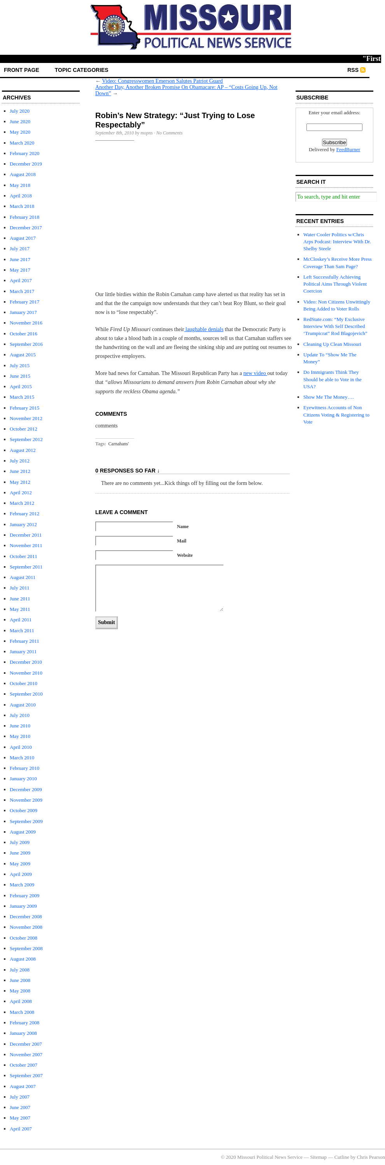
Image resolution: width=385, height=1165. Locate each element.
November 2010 (26, 673)
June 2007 (20, 1107)
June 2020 (20, 121)
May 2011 (20, 609)
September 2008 (26, 948)
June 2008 (20, 980)
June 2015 (20, 376)
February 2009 (24, 895)
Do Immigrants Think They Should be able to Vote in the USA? (332, 379)
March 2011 (22, 630)
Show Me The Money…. (328, 397)
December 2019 (26, 164)
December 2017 (26, 227)
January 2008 (23, 1033)
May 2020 (20, 132)
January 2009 (23, 906)
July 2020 (20, 111)
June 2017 (20, 259)
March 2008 (22, 1012)
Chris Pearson (371, 1157)
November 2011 (26, 545)
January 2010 (23, 778)
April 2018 (21, 196)
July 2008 (20, 970)
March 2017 (22, 291)
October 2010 (23, 683)
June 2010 (20, 726)
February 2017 (24, 302)
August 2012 (23, 450)
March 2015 (22, 397)
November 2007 (26, 1054)
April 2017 (21, 280)
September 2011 (26, 567)
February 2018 (24, 217)
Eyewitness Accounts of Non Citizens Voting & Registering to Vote (336, 414)
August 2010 (23, 705)
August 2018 (23, 174)
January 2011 (23, 651)
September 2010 (26, 694)
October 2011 (23, 556)
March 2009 (22, 885)
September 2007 (26, 1075)
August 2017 (23, 238)
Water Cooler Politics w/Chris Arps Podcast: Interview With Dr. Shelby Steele (337, 241)
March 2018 (22, 206)
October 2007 (23, 1065)
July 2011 (19, 588)
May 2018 (20, 185)
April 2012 (21, 492)
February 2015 (24, 408)
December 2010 (26, 662)
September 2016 (26, 344)
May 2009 (20, 864)
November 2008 (26, 927)
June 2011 (20, 599)
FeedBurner (348, 149)
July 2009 (20, 842)
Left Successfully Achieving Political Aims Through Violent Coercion (335, 284)
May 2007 (20, 1118)
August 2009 (23, 832)
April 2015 (21, 386)
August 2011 (22, 577)
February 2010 (24, 768)
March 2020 (22, 143)
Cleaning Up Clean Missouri (332, 344)
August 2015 (23, 355)
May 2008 (20, 991)
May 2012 (20, 482)
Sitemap (318, 1157)
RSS (353, 70)
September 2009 (26, 821)
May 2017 (20, 270)
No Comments (169, 133)
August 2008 (23, 959)
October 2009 (23, 810)
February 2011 (24, 641)
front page (21, 70)
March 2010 (22, 757)
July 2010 (20, 715)
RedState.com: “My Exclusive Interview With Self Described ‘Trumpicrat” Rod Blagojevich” (335, 326)
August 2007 (23, 1086)
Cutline (341, 1157)
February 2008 (24, 1022)
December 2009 (26, 789)
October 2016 (23, 334)
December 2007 (26, 1044)
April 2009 (21, 874)
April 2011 (21, 620)
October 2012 (23, 429)
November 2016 (26, 323)
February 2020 (24, 153)
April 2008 (21, 1001)
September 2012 (26, 439)
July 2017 (20, 248)
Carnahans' (118, 443)
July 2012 (20, 461)
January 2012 (23, 524)
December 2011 (26, 535)
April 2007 (21, 1129)
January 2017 (23, 312)
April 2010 (21, 747)
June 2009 (20, 853)
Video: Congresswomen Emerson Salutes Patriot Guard (162, 81)
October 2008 (23, 938)
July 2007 (20, 1097)
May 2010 (20, 736)
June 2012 (20, 471)
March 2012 (22, 503)
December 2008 (26, 916)
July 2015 (20, 365)
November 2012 (26, 418)
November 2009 (26, 800)
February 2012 (24, 513)
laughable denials (204, 329)
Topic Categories (81, 70)
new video (255, 373)
